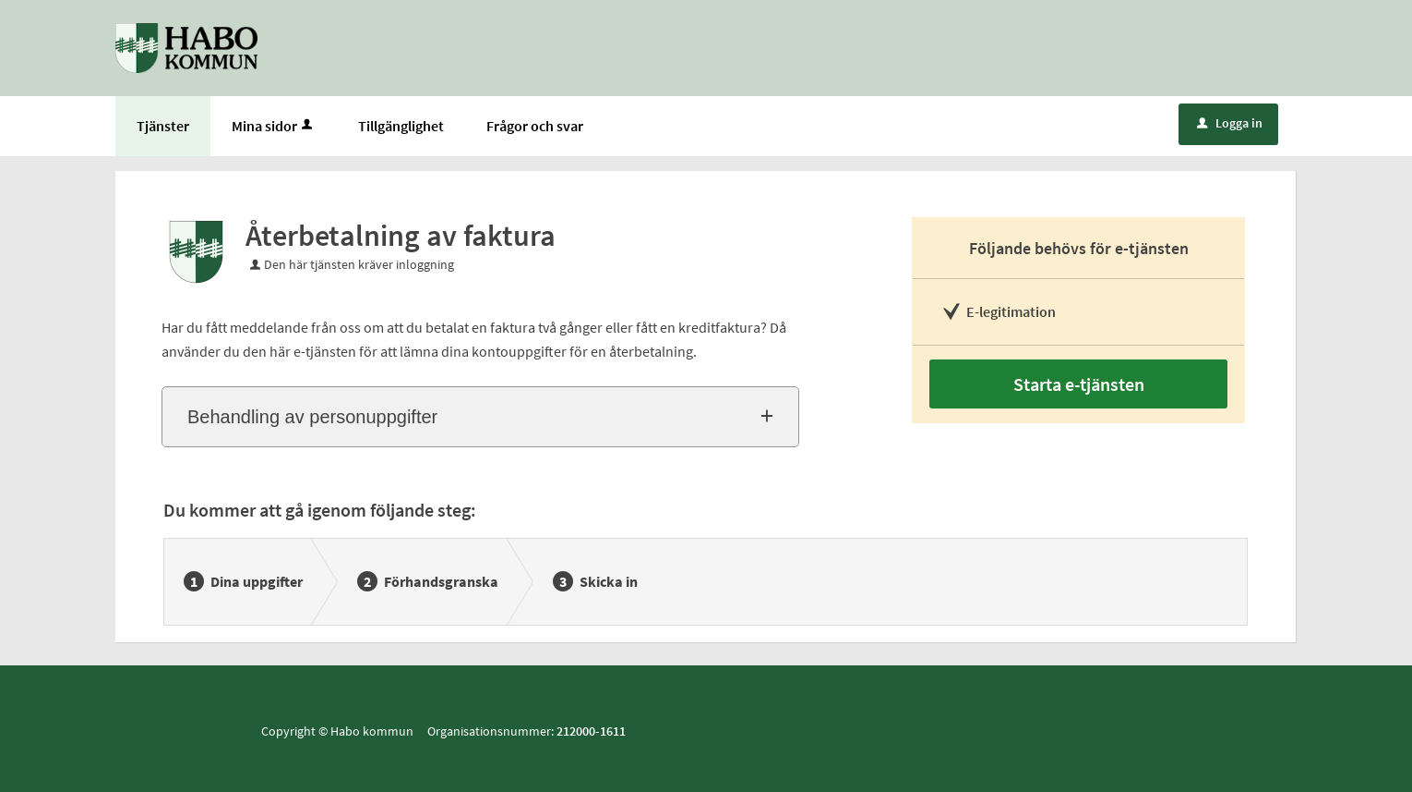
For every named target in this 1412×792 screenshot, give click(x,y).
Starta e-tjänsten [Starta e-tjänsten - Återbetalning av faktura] (1078, 384)
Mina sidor (274, 125)
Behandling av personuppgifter (312, 417)
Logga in (1229, 123)
